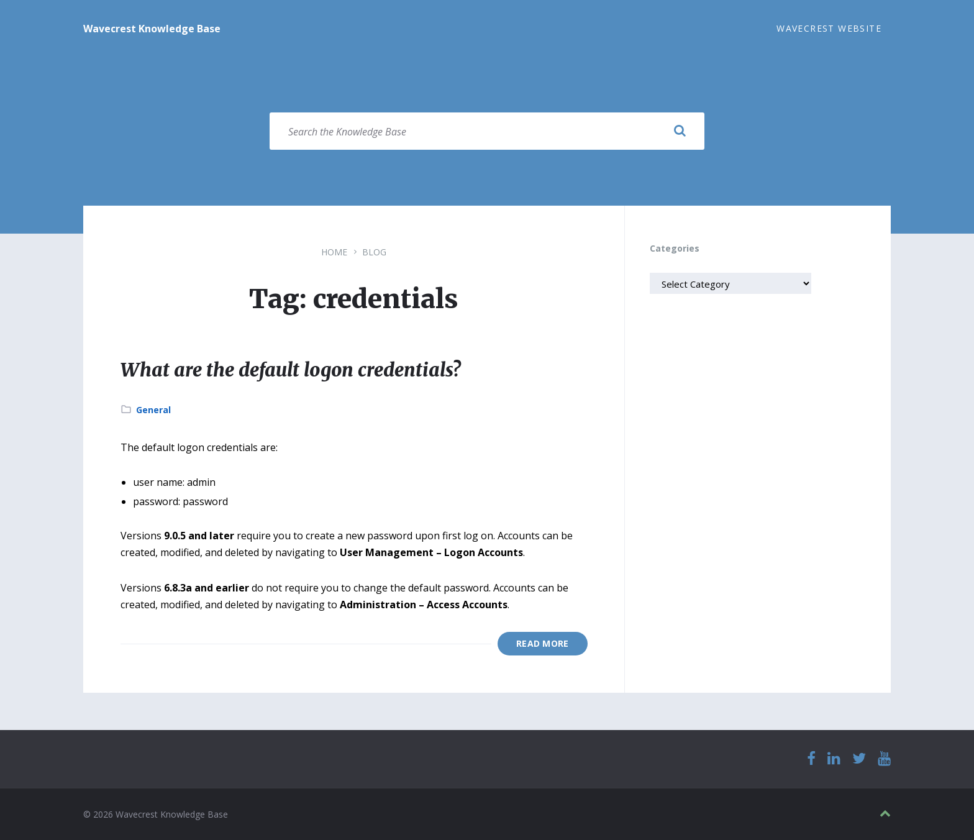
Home (334, 252)
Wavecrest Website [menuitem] (828, 28)
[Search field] (487, 131)
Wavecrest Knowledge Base (152, 28)
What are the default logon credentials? (290, 369)
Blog (374, 252)
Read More (542, 643)
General (153, 410)
